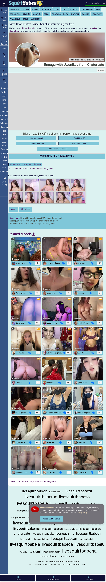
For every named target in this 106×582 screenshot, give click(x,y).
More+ (13, 209)
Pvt (4, 178)
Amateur (4, 115)
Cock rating (4, 183)
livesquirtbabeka (43, 533)
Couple (4, 139)
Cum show (4, 166)
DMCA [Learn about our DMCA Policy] (83, 564)
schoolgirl (15, 14)
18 (42, 9)
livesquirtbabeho (41, 539)
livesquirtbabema (26, 529)
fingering (56, 14)
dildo (65, 14)
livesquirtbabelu (89, 544)
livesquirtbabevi (90, 504)
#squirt (28, 168)
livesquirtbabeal (28, 523)
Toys (4, 100)
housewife (96, 14)
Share (40, 564)
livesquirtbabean (52, 528)
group (25, 19)
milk (98, 9)
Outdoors (4, 111)
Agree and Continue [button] (51, 519)
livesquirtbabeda (34, 491)
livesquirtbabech (64, 503)
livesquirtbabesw (90, 528)
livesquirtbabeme (71, 529)
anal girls (15, 19)
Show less (25, 209)
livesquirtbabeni (26, 539)
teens (56, 9)
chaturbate (22, 534)
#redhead (19, 168)
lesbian (26, 14)
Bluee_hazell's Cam (19, 9)
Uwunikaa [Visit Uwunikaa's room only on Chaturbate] (93, 28)
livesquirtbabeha (67, 556)
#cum (11, 168)
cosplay (37, 14)
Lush (4, 96)
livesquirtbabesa (18, 517)
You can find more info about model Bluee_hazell (25, 176)
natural (75, 14)
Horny (4, 161)
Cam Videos (46, 564)
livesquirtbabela (24, 510)
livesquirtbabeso (74, 496)
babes (48, 9)
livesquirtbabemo (41, 496)
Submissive (4, 123)
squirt (35, 9)
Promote (53, 564)
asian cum (36, 19)
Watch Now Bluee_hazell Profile (56, 156)
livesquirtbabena (79, 551)
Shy (4, 108)
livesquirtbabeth (88, 534)
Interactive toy (4, 172)
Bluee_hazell (15, 218)
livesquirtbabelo (87, 539)
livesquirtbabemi (29, 551)
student (74, 9)
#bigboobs (48, 168)
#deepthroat (37, 168)
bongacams (65, 534)
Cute (4, 135)
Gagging (4, 127)
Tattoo (4, 92)
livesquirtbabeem (51, 551)
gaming (85, 14)
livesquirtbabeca (57, 544)
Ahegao (4, 88)
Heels (4, 131)
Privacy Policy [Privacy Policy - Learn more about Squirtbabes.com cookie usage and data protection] (82, 513)
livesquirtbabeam (64, 538)
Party (4, 104)
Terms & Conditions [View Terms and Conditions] (73, 564)
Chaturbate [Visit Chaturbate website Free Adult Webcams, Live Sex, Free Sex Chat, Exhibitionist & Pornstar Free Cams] (14, 31)
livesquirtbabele (32, 503)
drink (46, 14)
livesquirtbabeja (25, 544)
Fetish (4, 157)
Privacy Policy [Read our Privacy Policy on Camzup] (62, 564)
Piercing (4, 149)
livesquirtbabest (78, 491)
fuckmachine (87, 9)
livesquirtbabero (49, 556)
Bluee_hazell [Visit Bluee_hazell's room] (28, 28)
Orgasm (4, 153)
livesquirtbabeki (56, 492)
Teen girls (4, 143)
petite (64, 9)
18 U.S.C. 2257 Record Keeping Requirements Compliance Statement (57, 561)
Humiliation (4, 119)
